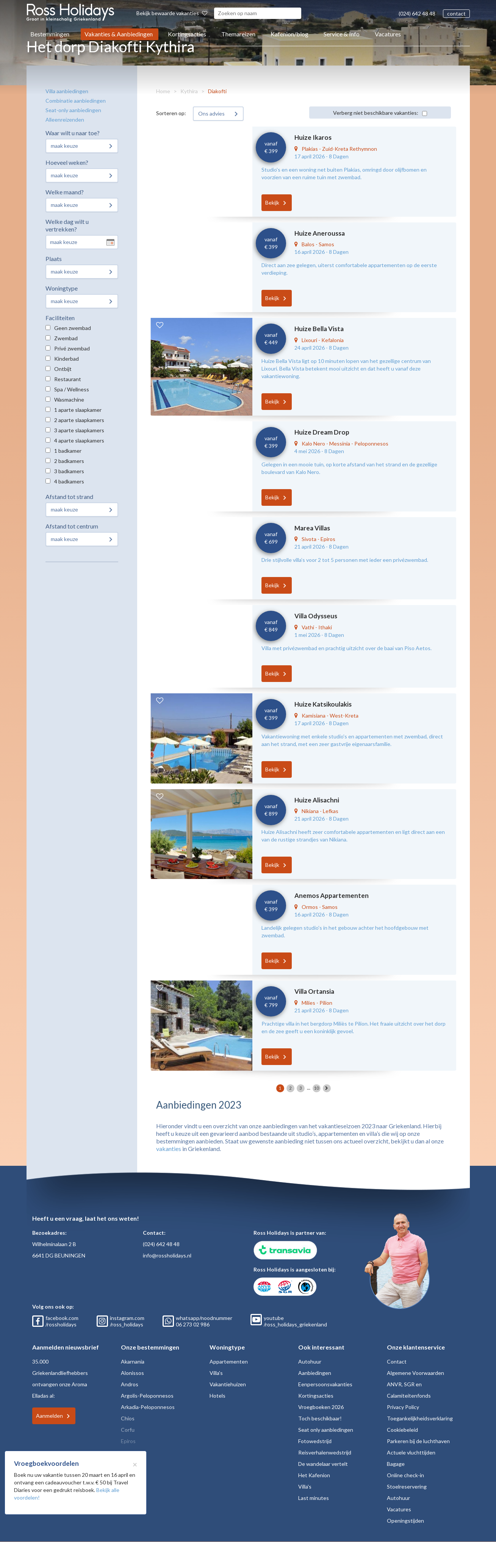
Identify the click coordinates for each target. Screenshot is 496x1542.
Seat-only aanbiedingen (73, 110)
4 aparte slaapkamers (79, 440)
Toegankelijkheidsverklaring (420, 1418)
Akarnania (132, 1361)
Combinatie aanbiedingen (75, 100)
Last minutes (313, 1498)
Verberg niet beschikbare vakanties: (375, 112)
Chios (128, 1418)
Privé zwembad (72, 348)
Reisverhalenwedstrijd (324, 1452)
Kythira (189, 91)
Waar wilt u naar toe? (72, 132)
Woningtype (61, 288)
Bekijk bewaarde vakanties (171, 13)
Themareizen (238, 34)
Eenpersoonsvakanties (325, 1384)
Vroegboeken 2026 (321, 1407)
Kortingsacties (187, 34)
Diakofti (217, 91)
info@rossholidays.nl (167, 1255)
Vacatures (388, 34)
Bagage (396, 1464)
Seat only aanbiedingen (325, 1429)
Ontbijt (63, 369)
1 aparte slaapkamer (78, 410)
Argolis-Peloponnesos (147, 1395)
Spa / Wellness (71, 389)
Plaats (53, 258)
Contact (397, 1361)
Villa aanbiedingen (66, 91)
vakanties (168, 1148)
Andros (129, 1384)
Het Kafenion (314, 1475)
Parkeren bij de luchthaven (418, 1441)
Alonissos (132, 1373)
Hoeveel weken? (66, 162)
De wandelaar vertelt (323, 1464)
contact (456, 13)
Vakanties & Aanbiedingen (118, 34)
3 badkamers (69, 471)
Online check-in (405, 1475)
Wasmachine (69, 399)
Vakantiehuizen (228, 1384)
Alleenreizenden (64, 119)
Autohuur (309, 1361)
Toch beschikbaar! (320, 1418)
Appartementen (229, 1361)
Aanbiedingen (314, 1373)
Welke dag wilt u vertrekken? (67, 225)
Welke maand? (64, 191)
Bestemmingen (49, 34)
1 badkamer (67, 450)
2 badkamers (69, 461)
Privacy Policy (403, 1407)
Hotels (217, 1395)
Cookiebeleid (402, 1429)
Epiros (128, 1441)
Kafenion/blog (289, 34)
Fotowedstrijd (315, 1441)
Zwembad (66, 338)
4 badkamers (69, 481)
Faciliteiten (60, 317)
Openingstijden (405, 1520)
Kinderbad (66, 358)
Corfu (128, 1429)
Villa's (216, 1373)
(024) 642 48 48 (417, 13)
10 (316, 1087)
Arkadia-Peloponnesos (148, 1407)
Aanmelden (49, 1415)
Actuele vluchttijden (411, 1452)
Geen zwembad (72, 328)
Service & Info (342, 34)
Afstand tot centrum (71, 526)
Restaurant (67, 379)
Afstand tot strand (69, 496)
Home (163, 91)
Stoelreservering (407, 1486)
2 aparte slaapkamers (79, 420)
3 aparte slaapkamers (79, 430)
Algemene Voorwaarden (415, 1373)
